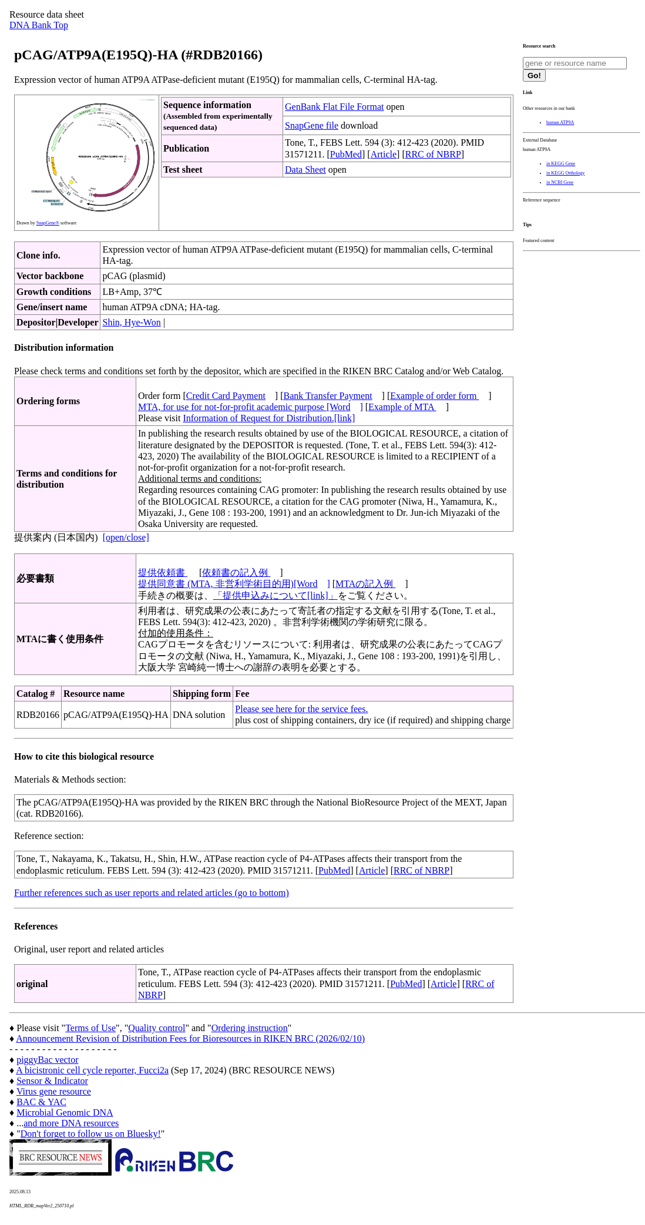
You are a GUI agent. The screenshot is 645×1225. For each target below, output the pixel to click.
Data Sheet (305, 169)
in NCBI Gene (559, 182)
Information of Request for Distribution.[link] (269, 418)
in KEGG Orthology (565, 173)
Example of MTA (402, 407)
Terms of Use (90, 1028)
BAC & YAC (41, 1102)
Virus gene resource (53, 1091)
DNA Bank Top (38, 25)
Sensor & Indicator (52, 1081)
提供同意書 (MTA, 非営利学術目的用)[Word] (234, 584)
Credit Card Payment (226, 396)
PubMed (346, 154)
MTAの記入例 (365, 584)
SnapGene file (311, 125)
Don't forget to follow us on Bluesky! (91, 1134)
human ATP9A (560, 122)
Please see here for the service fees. (301, 709)
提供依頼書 (162, 573)
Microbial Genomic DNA (64, 1112)
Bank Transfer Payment (328, 396)
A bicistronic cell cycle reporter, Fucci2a (92, 1070)
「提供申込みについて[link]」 (275, 595)
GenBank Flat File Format (334, 107)
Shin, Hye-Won (131, 322)
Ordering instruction (249, 1028)
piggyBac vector (47, 1060)
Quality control (156, 1028)
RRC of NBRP (433, 154)
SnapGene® (47, 223)
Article (384, 154)
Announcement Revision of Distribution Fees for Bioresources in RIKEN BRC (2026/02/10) (190, 1038)
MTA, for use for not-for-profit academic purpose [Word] (250, 407)
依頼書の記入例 (236, 573)
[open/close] (126, 537)
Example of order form (434, 396)
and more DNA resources (71, 1123)
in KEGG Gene (560, 163)
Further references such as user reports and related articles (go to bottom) (151, 893)
